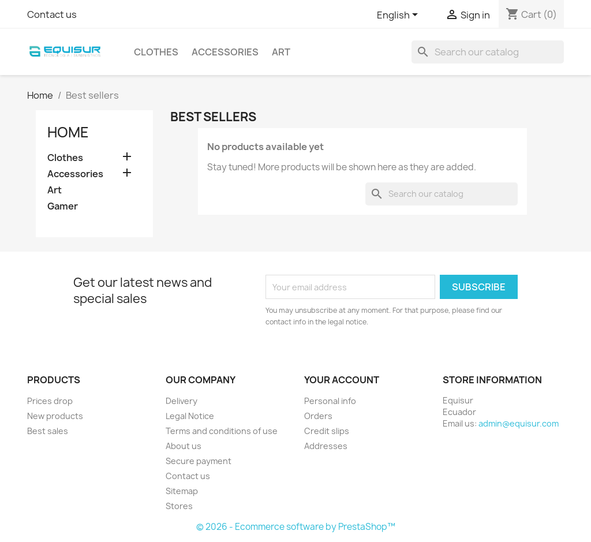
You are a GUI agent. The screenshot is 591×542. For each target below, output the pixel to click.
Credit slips (326, 430)
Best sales (47, 430)
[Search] (488, 51)
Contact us (52, 14)
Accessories (225, 52)
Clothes (156, 52)
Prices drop (50, 400)
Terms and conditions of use (222, 430)
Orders (318, 415)
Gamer (62, 206)
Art (281, 52)
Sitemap (182, 490)
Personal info (330, 400)
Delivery (181, 400)
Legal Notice (190, 415)
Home (68, 132)
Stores (179, 505)
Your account (341, 379)
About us (183, 445)
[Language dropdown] (399, 16)
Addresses (325, 445)
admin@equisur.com (518, 423)
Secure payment (198, 460)
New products (55, 415)
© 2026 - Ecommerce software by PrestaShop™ (295, 527)
